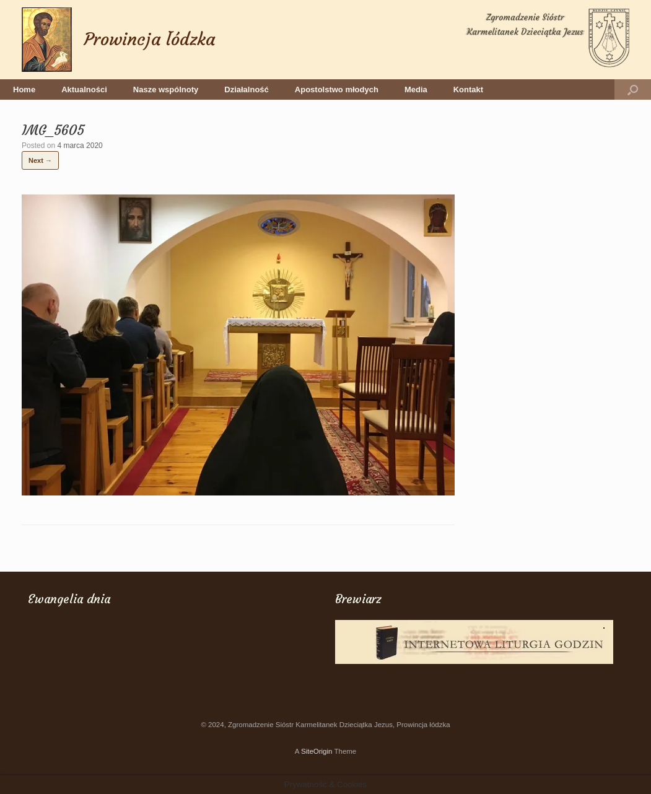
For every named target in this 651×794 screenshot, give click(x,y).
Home (24, 89)
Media (415, 89)
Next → (40, 160)
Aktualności (84, 89)
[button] (632, 89)
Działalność (246, 89)
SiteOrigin (317, 751)
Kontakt (468, 89)
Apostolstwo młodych (336, 89)
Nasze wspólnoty (165, 89)
